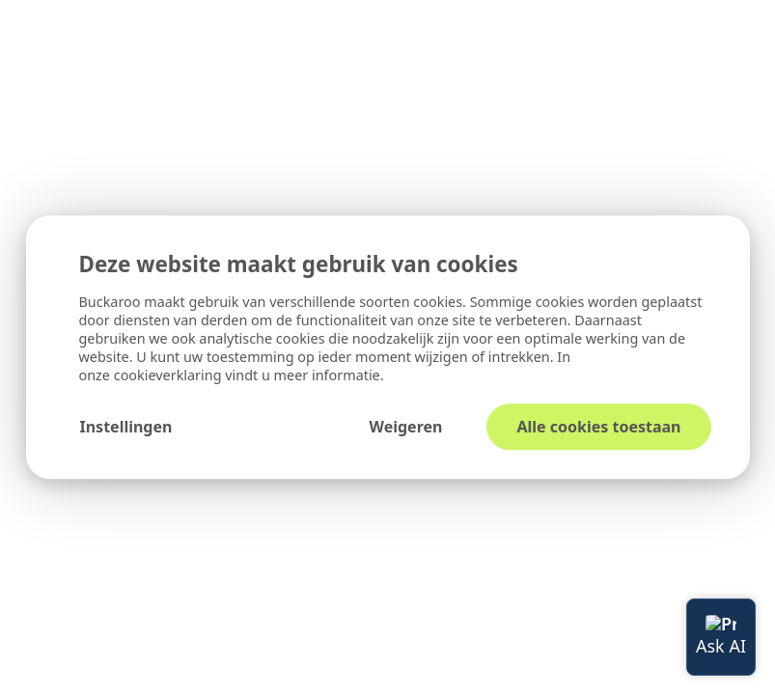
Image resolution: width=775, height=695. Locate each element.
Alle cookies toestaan (598, 427)
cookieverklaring (170, 376)
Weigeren (405, 427)
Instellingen (126, 427)
